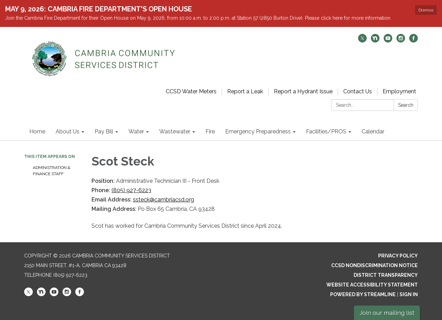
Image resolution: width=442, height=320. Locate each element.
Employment (399, 91)
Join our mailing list (386, 312)
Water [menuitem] (136, 131)
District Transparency (386, 275)
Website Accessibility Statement (372, 285)
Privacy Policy (398, 255)
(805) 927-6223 (131, 190)
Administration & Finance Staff (51, 170)
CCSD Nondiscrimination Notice (374, 265)
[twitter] (362, 40)
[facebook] (413, 40)
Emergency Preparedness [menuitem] (258, 131)
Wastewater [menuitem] (174, 131)
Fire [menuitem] (210, 131)
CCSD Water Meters (191, 91)
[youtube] (388, 40)
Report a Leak (245, 91)
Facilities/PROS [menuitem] (326, 131)
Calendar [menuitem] (373, 131)
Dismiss (426, 10)
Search (405, 105)
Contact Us (357, 91)
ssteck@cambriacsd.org (163, 199)
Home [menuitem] (37, 131)
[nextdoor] (375, 40)
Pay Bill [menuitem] (104, 131)
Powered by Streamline (363, 294)
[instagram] (400, 40)
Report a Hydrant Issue (303, 91)
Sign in (409, 294)
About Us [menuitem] (67, 131)
